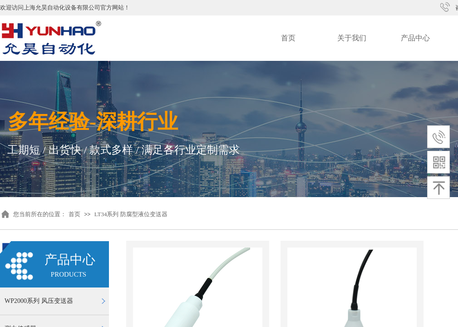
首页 (288, 38)
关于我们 (351, 38)
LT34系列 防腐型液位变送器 (130, 214)
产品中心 (415, 38)
